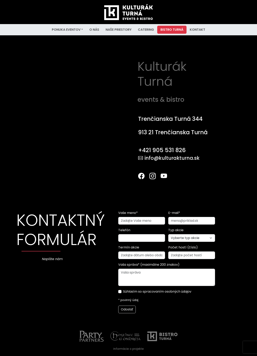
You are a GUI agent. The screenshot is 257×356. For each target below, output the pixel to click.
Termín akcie (128, 247)
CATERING (146, 29)
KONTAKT (197, 29)
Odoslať (127, 309)
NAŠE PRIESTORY (119, 29)
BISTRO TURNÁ (171, 29)
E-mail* (174, 213)
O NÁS (94, 29)
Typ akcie (176, 230)
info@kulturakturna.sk (169, 158)
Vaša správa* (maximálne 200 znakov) (148, 264)
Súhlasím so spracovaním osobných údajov (157, 291)
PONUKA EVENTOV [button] (66, 29)
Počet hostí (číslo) (183, 247)
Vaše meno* (128, 213)
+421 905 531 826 (162, 150)
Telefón (124, 230)
